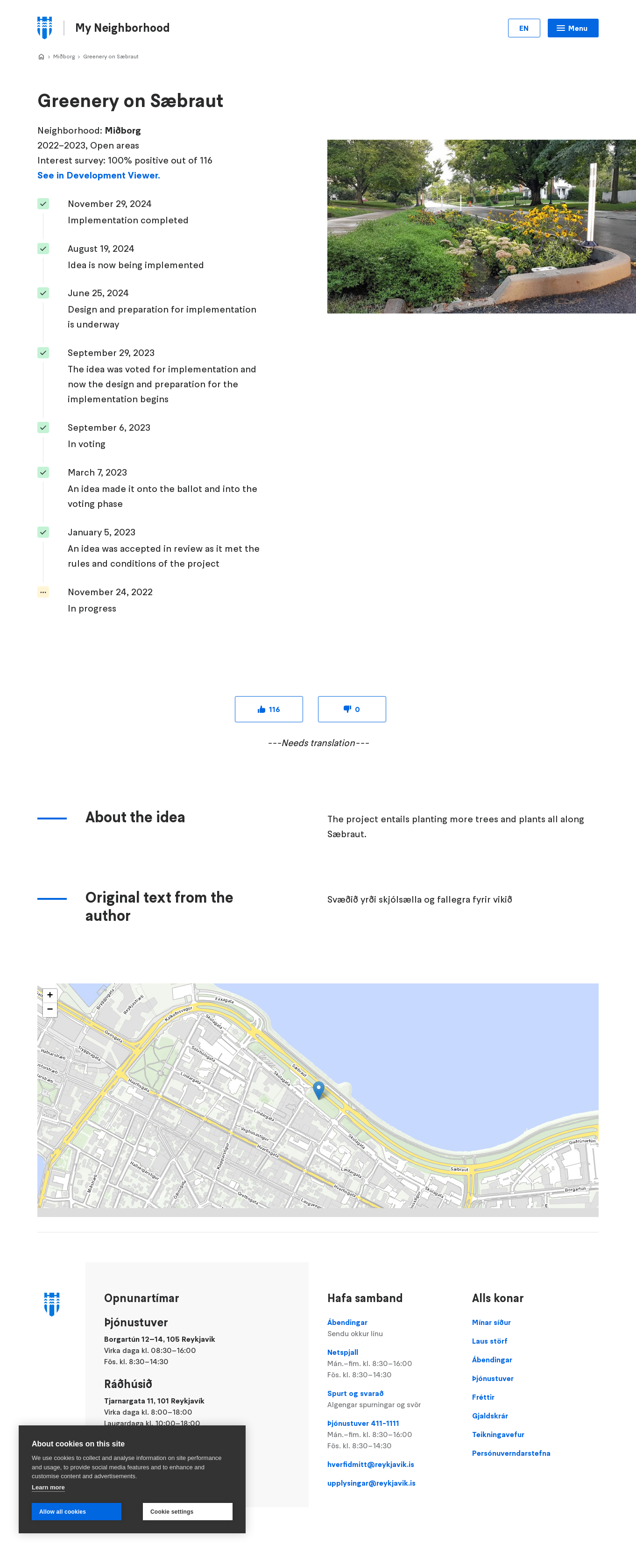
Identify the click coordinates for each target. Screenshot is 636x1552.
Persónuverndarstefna (511, 1453)
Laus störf (490, 1341)
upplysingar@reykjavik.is (371, 1483)
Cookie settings (171, 1512)
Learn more (48, 1487)
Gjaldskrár (490, 1415)
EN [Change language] (524, 28)
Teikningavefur (498, 1434)
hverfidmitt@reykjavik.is (370, 1464)
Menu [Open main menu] (577, 28)
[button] (319, 1090)
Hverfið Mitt (41, 57)
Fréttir (483, 1397)
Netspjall (390, 1363)
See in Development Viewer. (98, 175)
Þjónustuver (493, 1378)
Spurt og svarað (390, 1399)
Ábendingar (390, 1328)
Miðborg (64, 56)
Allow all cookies (62, 1512)
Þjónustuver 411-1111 (390, 1434)
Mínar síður (491, 1322)
